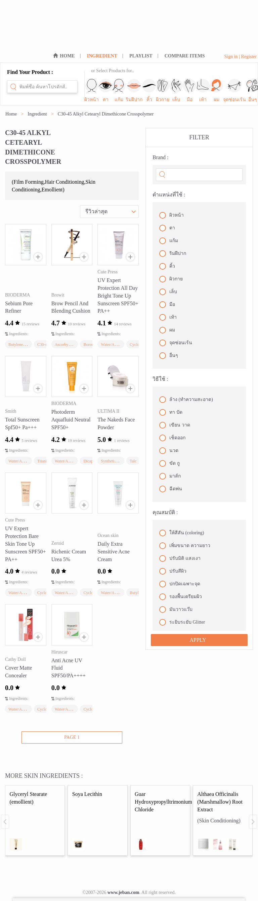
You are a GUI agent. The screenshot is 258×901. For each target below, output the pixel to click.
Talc (133, 461)
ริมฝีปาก (172, 253)
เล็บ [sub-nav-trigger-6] (176, 90)
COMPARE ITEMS (185, 55)
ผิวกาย (171, 279)
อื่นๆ (168, 355)
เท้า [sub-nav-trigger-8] (203, 90)
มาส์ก (170, 476)
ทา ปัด (170, 412)
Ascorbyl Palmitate (70, 344)
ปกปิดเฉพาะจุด (179, 584)
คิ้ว (167, 266)
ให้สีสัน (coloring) (181, 533)
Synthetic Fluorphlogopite (122, 461)
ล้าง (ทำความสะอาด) (186, 399)
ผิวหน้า (171, 215)
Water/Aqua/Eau (114, 344)
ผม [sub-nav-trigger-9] (216, 90)
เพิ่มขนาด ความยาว (184, 545)
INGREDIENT (102, 55)
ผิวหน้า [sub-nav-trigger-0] (91, 90)
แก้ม (168, 240)
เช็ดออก (172, 438)
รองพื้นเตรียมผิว (180, 596)
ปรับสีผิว (172, 571)
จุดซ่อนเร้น (175, 343)
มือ (167, 304)
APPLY (197, 640)
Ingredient (37, 114)
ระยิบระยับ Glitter (182, 622)
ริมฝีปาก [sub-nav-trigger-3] (134, 90)
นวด (168, 450)
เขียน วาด (174, 425)
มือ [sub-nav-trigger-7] (189, 90)
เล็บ (168, 291)
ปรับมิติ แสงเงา (180, 558)
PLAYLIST (141, 55)
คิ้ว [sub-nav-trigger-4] (149, 90)
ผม (167, 330)
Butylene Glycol (21, 344)
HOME (67, 55)
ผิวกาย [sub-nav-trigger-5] (162, 90)
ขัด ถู (169, 463)
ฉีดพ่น (170, 489)
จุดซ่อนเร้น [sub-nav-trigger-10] (234, 90)
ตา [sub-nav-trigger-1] (105, 90)
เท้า (168, 317)
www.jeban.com (123, 892)
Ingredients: (18, 333)
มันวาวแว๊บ (175, 609)
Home (11, 114)
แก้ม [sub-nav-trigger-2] (119, 90)
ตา (167, 228)
